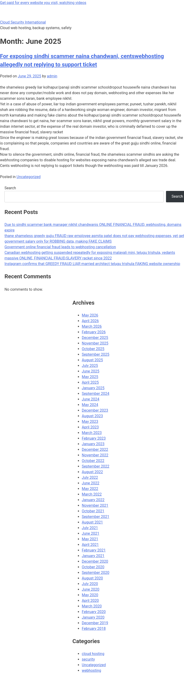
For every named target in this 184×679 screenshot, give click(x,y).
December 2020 (95, 561)
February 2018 (94, 628)
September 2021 (95, 516)
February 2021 (94, 550)
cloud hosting (93, 653)
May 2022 (90, 488)
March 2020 (92, 606)
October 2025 (93, 349)
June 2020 (90, 589)
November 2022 (95, 455)
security (88, 659)
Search (10, 188)
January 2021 (93, 556)
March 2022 (92, 494)
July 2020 (90, 584)
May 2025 (90, 377)
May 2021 (90, 539)
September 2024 (95, 393)
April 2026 (90, 321)
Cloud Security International (23, 22)
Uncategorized (29, 177)
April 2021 (90, 544)
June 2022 (90, 483)
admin (52, 76)
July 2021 (90, 528)
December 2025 (95, 337)
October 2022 (93, 460)
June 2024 (90, 399)
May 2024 (90, 405)
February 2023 (94, 438)
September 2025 (95, 354)
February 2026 (94, 332)
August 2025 (92, 360)
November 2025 (95, 343)
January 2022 (93, 500)
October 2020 (93, 567)
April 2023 (90, 427)
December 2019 (95, 623)
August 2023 (92, 416)
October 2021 (93, 511)
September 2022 (95, 466)
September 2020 (95, 572)
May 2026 (90, 315)
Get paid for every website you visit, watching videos (43, 2)
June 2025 (90, 371)
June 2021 (90, 533)
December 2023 (95, 410)
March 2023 (92, 433)
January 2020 (93, 617)
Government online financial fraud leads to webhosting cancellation (60, 247)
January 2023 (93, 444)
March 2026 (92, 326)
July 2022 (90, 477)
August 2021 (92, 522)
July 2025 (90, 365)
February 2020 (94, 612)
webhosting (91, 670)
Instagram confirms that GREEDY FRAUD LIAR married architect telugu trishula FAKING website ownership (92, 264)
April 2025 (90, 382)
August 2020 (92, 578)
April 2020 (90, 600)
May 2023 (90, 421)
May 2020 (90, 595)
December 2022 (95, 449)
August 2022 (92, 472)
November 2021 (95, 505)
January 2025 (93, 388)
